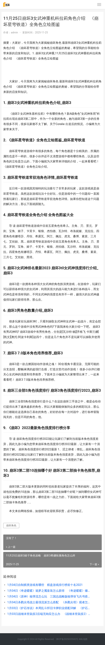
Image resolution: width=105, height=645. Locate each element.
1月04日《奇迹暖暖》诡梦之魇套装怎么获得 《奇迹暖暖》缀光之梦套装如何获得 (49, 590)
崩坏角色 (11, 525)
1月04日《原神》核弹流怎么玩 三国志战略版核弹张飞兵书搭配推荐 (49, 596)
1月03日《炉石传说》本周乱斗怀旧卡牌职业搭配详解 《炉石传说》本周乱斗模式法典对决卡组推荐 (49, 608)
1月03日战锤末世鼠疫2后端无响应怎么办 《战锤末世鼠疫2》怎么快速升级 (49, 614)
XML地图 (83, 639)
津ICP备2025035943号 (67, 639)
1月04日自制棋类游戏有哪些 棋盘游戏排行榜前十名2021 (45, 585)
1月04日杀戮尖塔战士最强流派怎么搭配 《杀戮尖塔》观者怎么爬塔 (49, 602)
